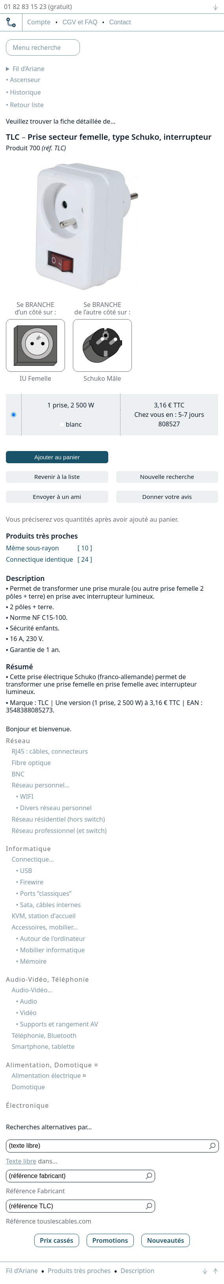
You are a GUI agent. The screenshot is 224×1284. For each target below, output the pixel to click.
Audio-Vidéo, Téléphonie (47, 979)
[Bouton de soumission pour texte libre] (212, 1146)
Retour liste (27, 104)
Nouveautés (165, 1240)
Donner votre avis (167, 496)
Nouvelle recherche (167, 476)
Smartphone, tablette (42, 1046)
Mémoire (33, 961)
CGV (79, 22)
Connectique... (32, 859)
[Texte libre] (106, 1146)
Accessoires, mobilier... (44, 927)
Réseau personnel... (40, 785)
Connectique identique (39, 559)
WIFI (26, 796)
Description (137, 1270)
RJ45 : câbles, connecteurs (49, 751)
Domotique (28, 1087)
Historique (25, 92)
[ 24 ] (85, 559)
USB (26, 870)
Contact (120, 22)
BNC (17, 774)
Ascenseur (25, 79)
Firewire (31, 882)
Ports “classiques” (46, 893)
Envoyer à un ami (57, 496)
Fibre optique (31, 762)
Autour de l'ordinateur (52, 938)
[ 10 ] (85, 548)
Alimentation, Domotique (52, 1065)
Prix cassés (56, 1240)
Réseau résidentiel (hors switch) (58, 819)
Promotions (110, 1240)
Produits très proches (79, 1270)
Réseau (18, 740)
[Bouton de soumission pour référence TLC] (149, 1206)
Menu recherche (37, 47)
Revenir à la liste (57, 476)
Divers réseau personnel (56, 808)
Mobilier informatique (52, 950)
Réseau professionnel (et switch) (59, 830)
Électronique (27, 1105)
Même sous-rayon (32, 548)
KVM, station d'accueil (43, 915)
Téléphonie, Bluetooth (43, 1035)
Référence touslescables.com (48, 1221)
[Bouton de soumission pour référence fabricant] (149, 1176)
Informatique (28, 848)
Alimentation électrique (48, 1075)
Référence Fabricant (35, 1191)
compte (38, 22)
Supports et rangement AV (59, 1024)
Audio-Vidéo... (31, 990)
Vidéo (28, 1012)
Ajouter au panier (57, 457)
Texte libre (21, 1161)
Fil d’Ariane (28, 68)
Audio (28, 1001)
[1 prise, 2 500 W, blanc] (13, 414)
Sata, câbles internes (50, 904)
